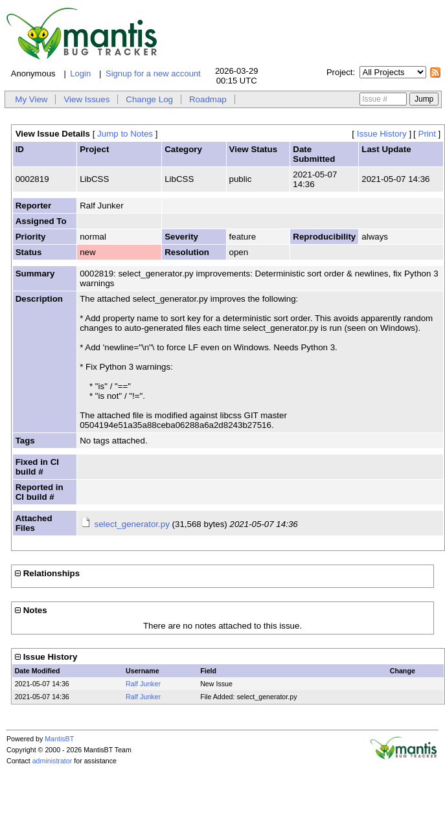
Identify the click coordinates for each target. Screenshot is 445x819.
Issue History (382, 134)
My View (31, 99)
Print (427, 134)
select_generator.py (132, 524)
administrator (52, 761)
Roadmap (208, 99)
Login (80, 73)
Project (339, 72)
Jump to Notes (125, 134)
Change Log (149, 99)
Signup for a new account (153, 73)
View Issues (86, 99)
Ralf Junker (143, 684)
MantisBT (59, 739)
